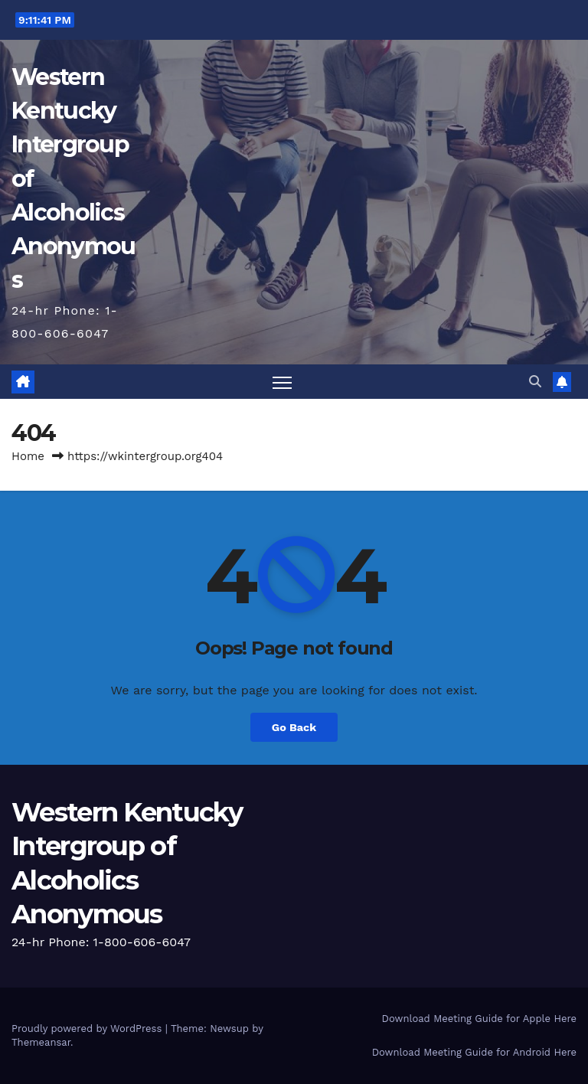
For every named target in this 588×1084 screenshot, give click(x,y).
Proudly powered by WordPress (88, 1028)
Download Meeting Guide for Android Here (474, 1052)
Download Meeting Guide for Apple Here (479, 1018)
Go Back (294, 727)
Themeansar (40, 1042)
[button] (535, 381)
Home (27, 456)
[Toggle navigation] (282, 382)
